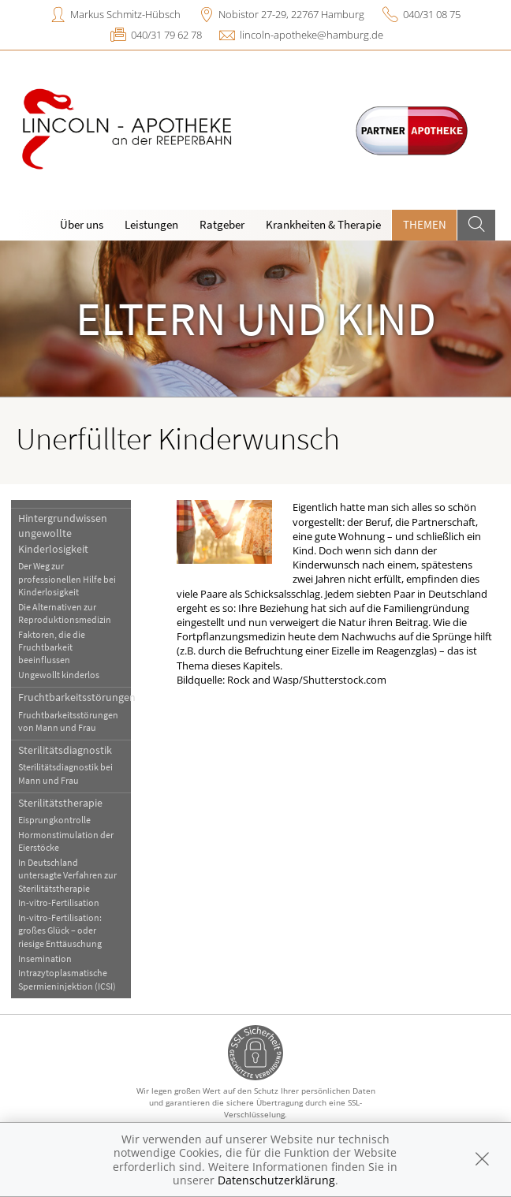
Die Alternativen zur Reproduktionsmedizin (64, 613)
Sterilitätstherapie (60, 803)
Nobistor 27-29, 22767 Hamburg (291, 14)
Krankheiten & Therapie (323, 224)
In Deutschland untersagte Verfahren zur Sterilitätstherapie (67, 875)
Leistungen (151, 224)
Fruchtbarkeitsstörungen (74, 697)
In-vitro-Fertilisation (58, 902)
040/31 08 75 (432, 14)
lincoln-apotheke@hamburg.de (311, 35)
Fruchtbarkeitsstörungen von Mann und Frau (68, 721)
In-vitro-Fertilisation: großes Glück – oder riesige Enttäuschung (60, 930)
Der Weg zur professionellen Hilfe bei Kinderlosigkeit (67, 579)
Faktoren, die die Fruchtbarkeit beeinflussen (51, 647)
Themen (424, 224)
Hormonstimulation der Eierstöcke (66, 841)
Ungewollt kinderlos (58, 675)
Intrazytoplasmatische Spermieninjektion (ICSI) (67, 979)
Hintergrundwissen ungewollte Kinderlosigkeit (62, 533)
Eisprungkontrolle (54, 820)
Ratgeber (222, 224)
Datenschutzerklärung (276, 1180)
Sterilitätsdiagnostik (65, 750)
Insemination (45, 958)
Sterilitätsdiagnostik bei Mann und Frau (65, 773)
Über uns (81, 224)
